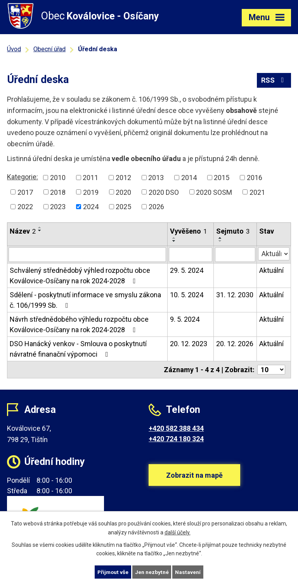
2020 (123, 192)
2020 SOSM (214, 192)
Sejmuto (232, 231)
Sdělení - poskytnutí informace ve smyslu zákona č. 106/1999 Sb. (85, 300)
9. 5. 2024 (184, 319)
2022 (25, 207)
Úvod (14, 49)
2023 (58, 207)
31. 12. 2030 (234, 295)
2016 (254, 177)
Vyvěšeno (188, 231)
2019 (91, 192)
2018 (58, 192)
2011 (90, 177)
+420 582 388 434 (176, 428)
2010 (58, 177)
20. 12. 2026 (234, 344)
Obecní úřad (49, 49)
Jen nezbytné (152, 572)
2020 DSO (164, 192)
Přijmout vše (113, 572)
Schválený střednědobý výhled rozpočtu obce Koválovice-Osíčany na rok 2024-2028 (80, 275)
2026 (156, 207)
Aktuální (271, 270)
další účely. (178, 532)
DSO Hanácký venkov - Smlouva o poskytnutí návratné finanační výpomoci (78, 349)
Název (23, 231)
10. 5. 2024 (186, 295)
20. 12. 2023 (188, 344)
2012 (123, 177)
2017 (25, 192)
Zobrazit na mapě (194, 477)
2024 (91, 207)
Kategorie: (22, 177)
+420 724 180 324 (176, 439)
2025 (123, 207)
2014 (189, 177)
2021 (257, 192)
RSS (274, 81)
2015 (221, 177)
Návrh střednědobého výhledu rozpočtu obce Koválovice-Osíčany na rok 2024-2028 (79, 324)
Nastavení (188, 572)
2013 (156, 177)
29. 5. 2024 (186, 270)
